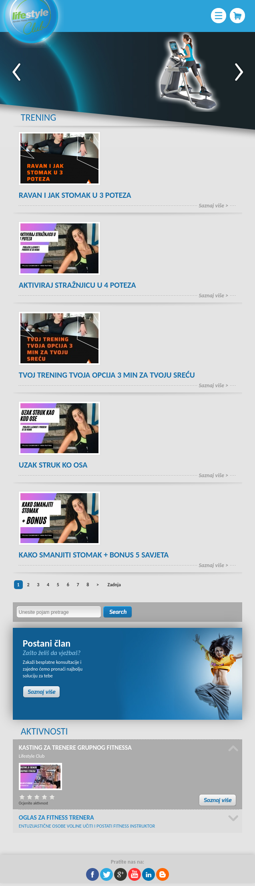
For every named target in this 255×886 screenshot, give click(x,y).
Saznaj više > (214, 205)
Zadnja (113, 584)
